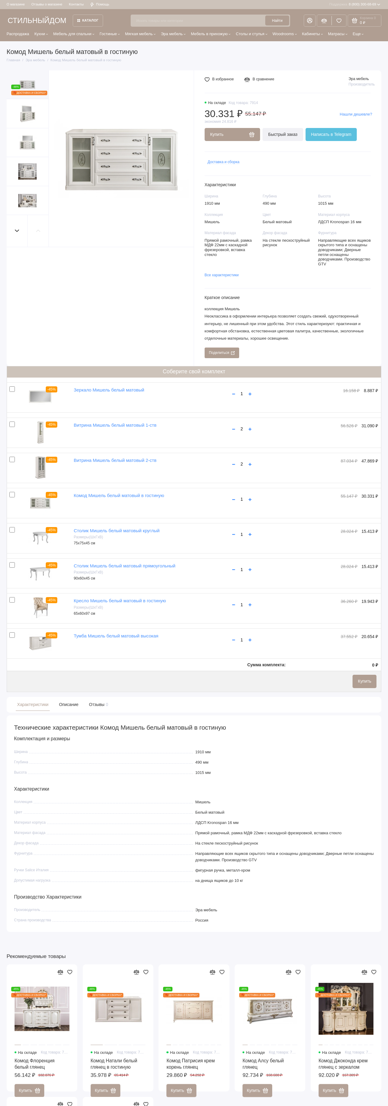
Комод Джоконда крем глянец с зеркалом (343, 1068)
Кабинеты (312, 34)
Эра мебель (173, 34)
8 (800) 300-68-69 (354, 4)
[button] (17, 231)
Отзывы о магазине (47, 4)
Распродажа (18, 34)
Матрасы (337, 34)
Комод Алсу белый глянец (263, 1068)
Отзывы (98, 704)
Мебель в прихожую (211, 34)
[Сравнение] (324, 21)
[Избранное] (339, 21)
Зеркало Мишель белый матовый (109, 389)
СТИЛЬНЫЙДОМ (37, 20)
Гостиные (109, 34)
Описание (69, 704)
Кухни (41, 34)
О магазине (16, 4)
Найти (277, 20)
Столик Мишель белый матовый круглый (116, 530)
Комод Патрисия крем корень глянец (190, 1068)
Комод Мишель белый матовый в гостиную (119, 495)
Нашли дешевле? (356, 114)
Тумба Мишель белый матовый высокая (116, 635)
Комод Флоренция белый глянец (35, 1068)
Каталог (88, 20)
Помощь (99, 4)
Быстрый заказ (282, 134)
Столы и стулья (251, 34)
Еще (358, 34)
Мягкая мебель (140, 34)
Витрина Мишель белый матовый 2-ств (115, 460)
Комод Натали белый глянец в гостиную (114, 1068)
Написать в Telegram (331, 134)
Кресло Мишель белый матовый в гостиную (120, 600)
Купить (364, 681)
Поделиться (222, 353)
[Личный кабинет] (309, 21)
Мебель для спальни (73, 34)
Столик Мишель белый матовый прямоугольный (124, 565)
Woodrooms (285, 34)
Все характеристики (222, 275)
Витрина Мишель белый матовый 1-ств (115, 425)
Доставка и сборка (223, 162)
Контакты (76, 4)
